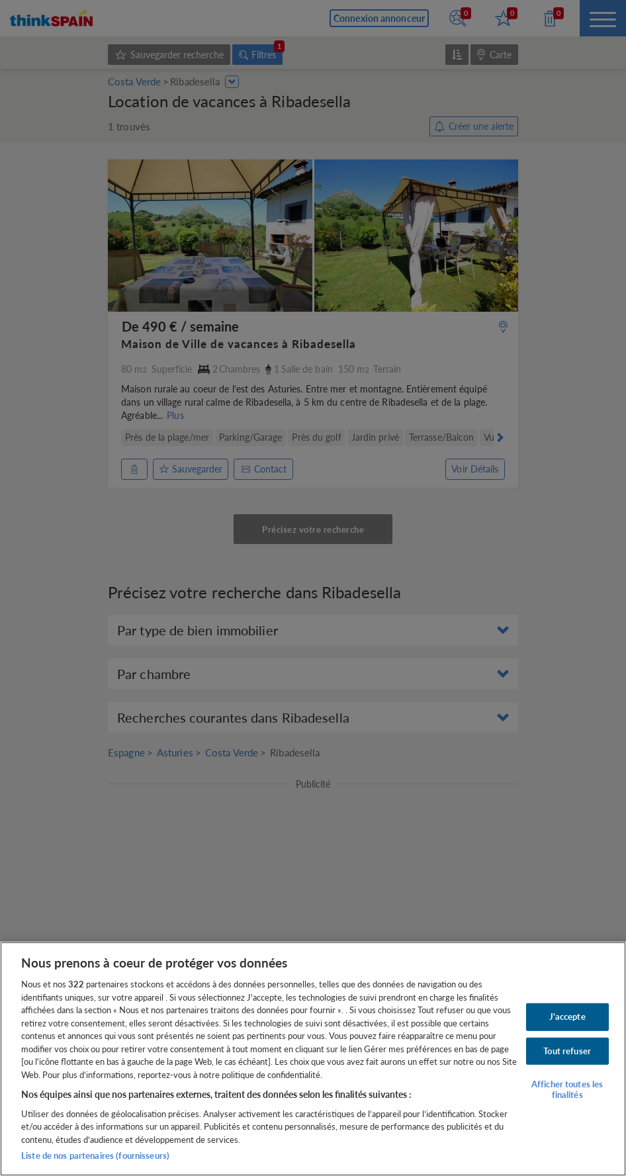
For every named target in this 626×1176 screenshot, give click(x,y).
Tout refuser (567, 1050)
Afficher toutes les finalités (567, 1089)
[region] (313, 1059)
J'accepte (567, 1016)
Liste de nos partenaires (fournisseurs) (95, 1155)
